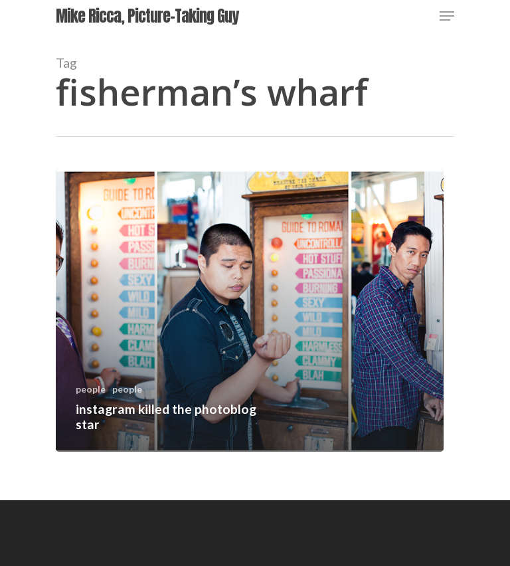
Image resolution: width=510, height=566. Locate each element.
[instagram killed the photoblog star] (250, 310)
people (91, 389)
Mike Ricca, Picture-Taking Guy (147, 16)
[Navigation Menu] (447, 16)
